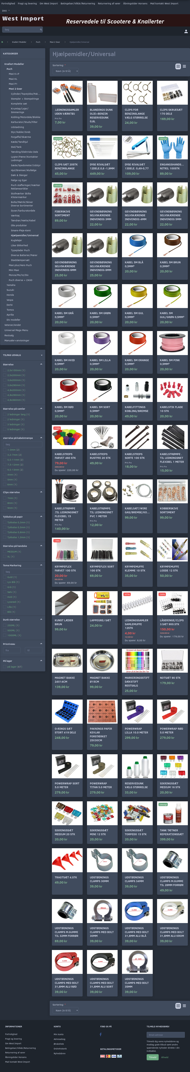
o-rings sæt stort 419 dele (65, 730)
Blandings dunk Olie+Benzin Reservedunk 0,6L (101, 115)
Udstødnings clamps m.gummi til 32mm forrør (66, 932)
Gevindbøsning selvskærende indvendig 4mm (136, 215)
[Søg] (41, 29)
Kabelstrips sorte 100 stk (135, 456)
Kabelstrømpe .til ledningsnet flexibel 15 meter (66, 514)
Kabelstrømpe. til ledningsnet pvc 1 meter (101, 512)
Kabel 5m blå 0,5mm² (134, 264)
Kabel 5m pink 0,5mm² (170, 362)
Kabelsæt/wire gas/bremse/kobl (137, 510)
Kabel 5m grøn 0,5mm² (100, 315)
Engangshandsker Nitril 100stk (172, 166)
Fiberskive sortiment (62, 213)
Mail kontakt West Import (164, 3)
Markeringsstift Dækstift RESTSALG (137, 681)
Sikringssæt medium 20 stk (65, 832)
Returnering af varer (109, 3)
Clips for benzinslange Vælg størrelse (136, 113)
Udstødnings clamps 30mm (99, 879)
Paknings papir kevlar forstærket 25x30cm (101, 734)
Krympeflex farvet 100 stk (65, 568)
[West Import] (23, 18)
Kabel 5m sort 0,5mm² (100, 409)
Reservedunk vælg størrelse (136, 785)
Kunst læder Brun (64, 622)
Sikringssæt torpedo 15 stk (136, 832)
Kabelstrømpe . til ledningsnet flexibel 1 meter (172, 457)
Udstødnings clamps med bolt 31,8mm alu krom (172, 932)
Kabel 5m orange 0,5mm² (137, 362)
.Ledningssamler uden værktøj (67, 111)
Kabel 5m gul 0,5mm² (134, 315)
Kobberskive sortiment (169, 510)
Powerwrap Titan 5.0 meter (101, 785)
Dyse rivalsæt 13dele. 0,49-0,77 (137, 166)
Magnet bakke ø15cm (100, 679)
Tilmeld (152, 1057)
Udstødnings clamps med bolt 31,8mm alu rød (67, 982)
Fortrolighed (8, 3)
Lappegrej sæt (100, 620)
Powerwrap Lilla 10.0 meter (136, 730)
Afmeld (164, 1057)
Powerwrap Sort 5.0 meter (67, 785)
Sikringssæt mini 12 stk (99, 832)
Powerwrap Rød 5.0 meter (171, 730)
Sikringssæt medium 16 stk (170, 785)
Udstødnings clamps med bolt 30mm (102, 932)
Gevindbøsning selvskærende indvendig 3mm (101, 215)
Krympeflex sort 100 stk (102, 568)
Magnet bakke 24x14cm (65, 679)
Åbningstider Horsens (135, 3)
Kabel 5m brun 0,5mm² (170, 264)
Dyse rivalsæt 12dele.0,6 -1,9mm (102, 166)
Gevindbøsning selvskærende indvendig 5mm (171, 215)
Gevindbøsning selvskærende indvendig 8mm (101, 266)
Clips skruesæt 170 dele (171, 111)
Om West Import (49, 3)
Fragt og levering (27, 3)
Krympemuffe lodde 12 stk (169, 568)
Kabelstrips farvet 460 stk (65, 456)
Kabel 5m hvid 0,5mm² (65, 362)
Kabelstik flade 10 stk (171, 409)
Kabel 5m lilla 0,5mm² (100, 362)
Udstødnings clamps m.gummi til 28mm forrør (171, 881)
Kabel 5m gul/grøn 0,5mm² (172, 315)
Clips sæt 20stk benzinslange (66, 166)
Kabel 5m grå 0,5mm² (64, 315)
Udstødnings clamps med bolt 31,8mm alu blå (137, 932)
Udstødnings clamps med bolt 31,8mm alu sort (102, 982)
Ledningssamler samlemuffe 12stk (136, 624)
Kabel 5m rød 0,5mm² (64, 409)
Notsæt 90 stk (170, 677)
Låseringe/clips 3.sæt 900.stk (172, 622)
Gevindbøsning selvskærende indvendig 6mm (66, 266)
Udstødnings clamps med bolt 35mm (137, 982)
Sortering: (58, 65)
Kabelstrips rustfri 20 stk (100, 456)
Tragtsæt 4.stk (66, 877)
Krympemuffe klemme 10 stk (135, 568)
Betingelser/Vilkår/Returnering (78, 3)
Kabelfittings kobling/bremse (136, 409)
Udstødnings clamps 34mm (134, 879)
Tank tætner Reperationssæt (172, 832)
